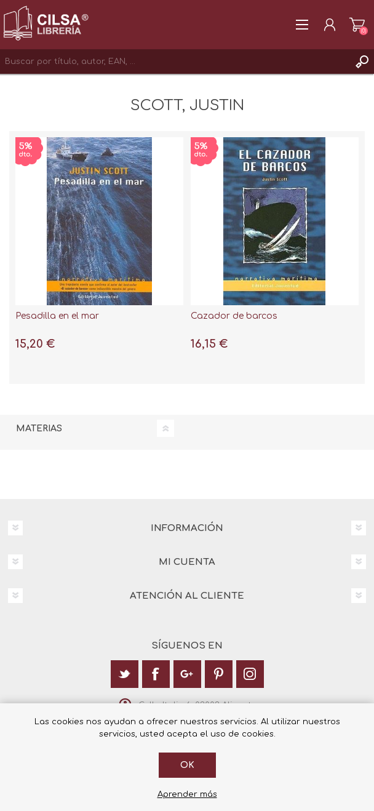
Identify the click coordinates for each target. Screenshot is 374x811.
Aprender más (187, 794)
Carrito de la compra (357, 24)
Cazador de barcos (234, 316)
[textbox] (174, 61)
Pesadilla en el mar (57, 316)
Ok (187, 765)
